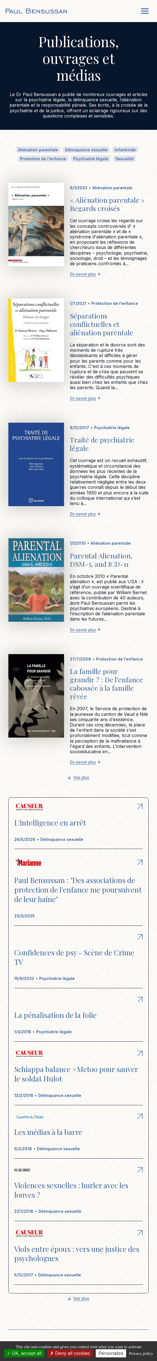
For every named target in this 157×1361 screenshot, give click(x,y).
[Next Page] (78, 778)
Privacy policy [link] (141, 1353)
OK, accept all (24, 1353)
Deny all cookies (70, 1353)
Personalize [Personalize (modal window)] (111, 1353)
